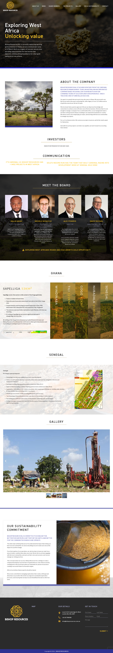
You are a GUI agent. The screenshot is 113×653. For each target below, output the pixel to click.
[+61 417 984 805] (60, 617)
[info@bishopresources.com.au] (60, 621)
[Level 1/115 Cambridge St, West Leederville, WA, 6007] (60, 613)
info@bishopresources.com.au (71, 621)
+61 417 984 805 (66, 617)
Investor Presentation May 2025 (56, 146)
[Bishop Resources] (10, 6)
